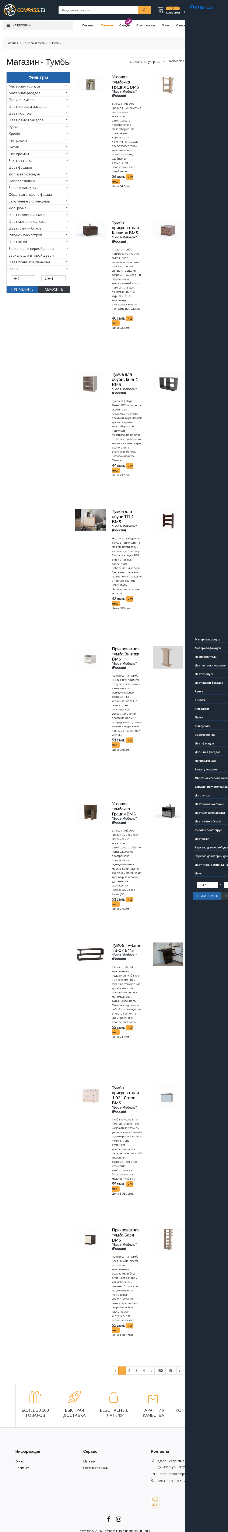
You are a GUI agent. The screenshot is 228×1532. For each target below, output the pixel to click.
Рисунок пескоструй (25, 235)
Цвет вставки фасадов (28, 106)
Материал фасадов (25, 93)
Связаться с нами (189, 25)
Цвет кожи (18, 241)
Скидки (124, 25)
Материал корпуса (24, 86)
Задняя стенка (20, 160)
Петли (14, 147)
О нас (166, 25)
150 (160, 1370)
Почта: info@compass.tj (174, 1474)
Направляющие (22, 181)
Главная (88, 25)
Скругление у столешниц (29, 201)
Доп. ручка (18, 208)
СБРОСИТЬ (54, 289)
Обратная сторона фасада (30, 194)
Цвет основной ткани (27, 214)
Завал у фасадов (22, 187)
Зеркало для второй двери (31, 255)
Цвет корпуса (20, 113)
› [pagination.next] (179, 1370)
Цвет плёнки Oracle (25, 228)
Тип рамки (18, 140)
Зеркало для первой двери (31, 248)
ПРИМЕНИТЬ (22, 289)
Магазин (107, 25)
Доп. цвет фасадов (24, 174)
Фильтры (38, 77)
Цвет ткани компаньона (29, 262)
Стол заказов (145, 25)
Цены (13, 269)
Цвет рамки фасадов (26, 120)
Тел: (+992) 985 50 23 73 (174, 1481)
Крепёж (15, 133)
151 (171, 1370)
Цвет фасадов (20, 167)
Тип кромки (19, 154)
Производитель (22, 99)
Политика (22, 1468)
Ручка (13, 126)
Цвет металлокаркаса (27, 221)
